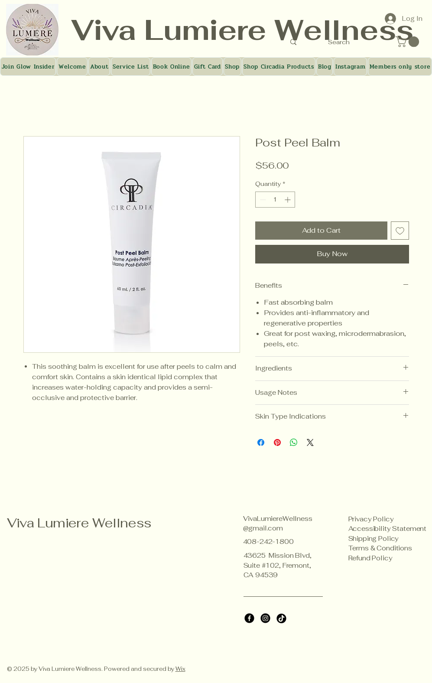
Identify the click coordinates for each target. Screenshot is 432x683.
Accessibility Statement (387, 528)
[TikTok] (281, 618)
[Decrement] (262, 199)
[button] (409, 41)
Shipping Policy (373, 538)
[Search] (339, 42)
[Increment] (288, 199)
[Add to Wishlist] (400, 230)
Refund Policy (370, 558)
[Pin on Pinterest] (277, 442)
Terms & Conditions (380, 548)
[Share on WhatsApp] (294, 442)
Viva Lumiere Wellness (79, 522)
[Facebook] (249, 618)
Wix (180, 669)
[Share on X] (310, 442)
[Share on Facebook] (261, 442)
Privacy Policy (371, 519)
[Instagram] (265, 618)
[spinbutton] (275, 199)
